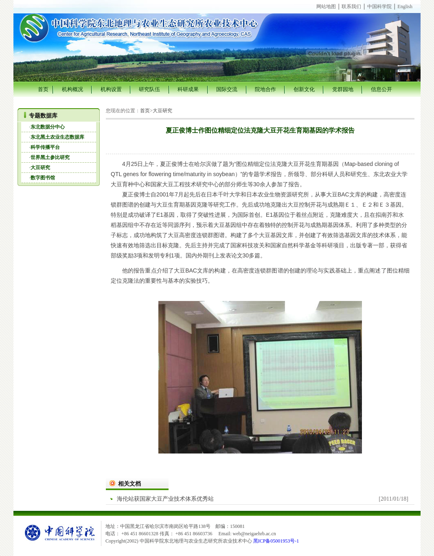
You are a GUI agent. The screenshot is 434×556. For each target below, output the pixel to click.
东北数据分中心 (48, 127)
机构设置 (111, 89)
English (404, 6)
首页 (43, 89)
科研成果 (188, 89)
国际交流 (226, 89)
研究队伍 (149, 89)
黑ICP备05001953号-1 (276, 541)
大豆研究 (40, 167)
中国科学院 (379, 6)
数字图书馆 (43, 178)
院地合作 (265, 89)
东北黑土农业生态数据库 (57, 137)
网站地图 (326, 6)
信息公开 (381, 89)
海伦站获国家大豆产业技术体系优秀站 (165, 499)
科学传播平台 (45, 147)
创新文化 (304, 89)
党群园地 (342, 89)
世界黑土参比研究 (50, 157)
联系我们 (351, 6)
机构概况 (72, 89)
